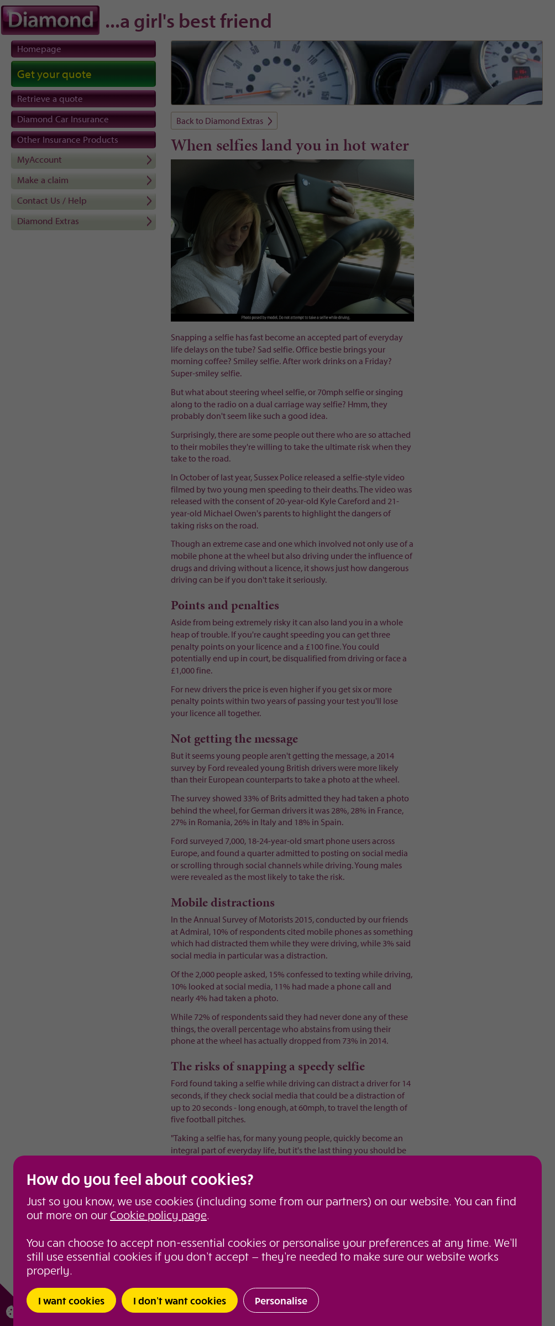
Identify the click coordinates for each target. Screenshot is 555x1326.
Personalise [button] (281, 1300)
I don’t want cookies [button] (179, 1300)
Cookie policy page (158, 1214)
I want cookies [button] (71, 1300)
